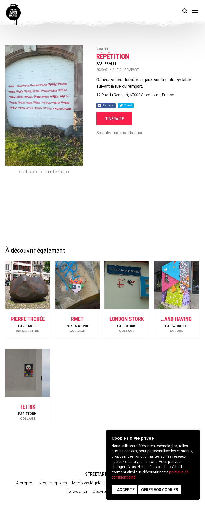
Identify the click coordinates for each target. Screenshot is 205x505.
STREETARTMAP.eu (102, 474)
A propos (24, 482)
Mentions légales (88, 482)
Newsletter (77, 491)
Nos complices (52, 482)
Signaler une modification (119, 132)
